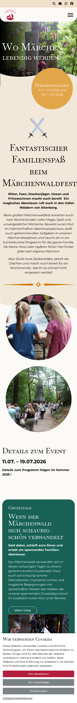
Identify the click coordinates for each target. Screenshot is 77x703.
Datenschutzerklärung (17, 698)
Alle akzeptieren (38, 673)
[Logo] (30, 14)
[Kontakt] (60, 4)
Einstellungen (38, 690)
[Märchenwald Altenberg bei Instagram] (66, 4)
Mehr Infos (22, 610)
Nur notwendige (38, 682)
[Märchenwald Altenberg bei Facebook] (71, 4)
